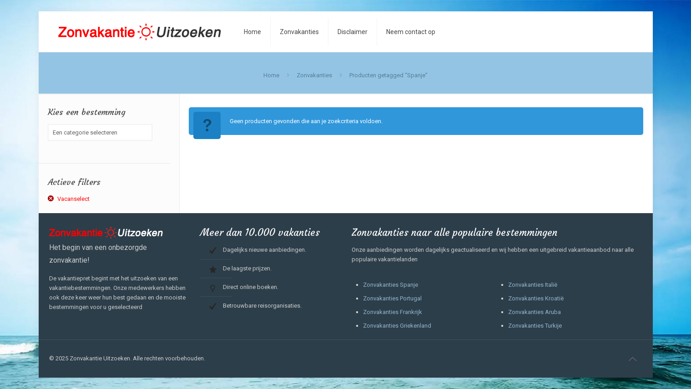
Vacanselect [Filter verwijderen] (73, 198)
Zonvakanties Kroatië (536, 298)
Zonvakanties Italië (532, 284)
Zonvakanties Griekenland (397, 325)
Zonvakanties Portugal (392, 298)
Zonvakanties (314, 75)
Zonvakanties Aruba (534, 312)
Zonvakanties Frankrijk (392, 312)
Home (271, 75)
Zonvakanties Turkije (535, 325)
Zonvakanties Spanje (390, 284)
